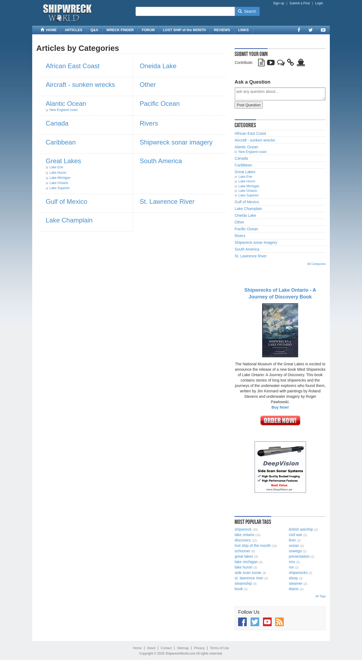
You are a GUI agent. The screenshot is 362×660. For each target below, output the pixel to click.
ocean (294, 545)
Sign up (278, 3)
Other (148, 84)
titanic (294, 589)
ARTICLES (73, 30)
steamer (295, 583)
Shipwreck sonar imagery (176, 142)
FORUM (148, 30)
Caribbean (61, 142)
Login (319, 3)
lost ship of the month (253, 545)
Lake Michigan (60, 178)
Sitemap (183, 648)
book (239, 589)
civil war (295, 535)
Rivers (149, 123)
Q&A (94, 30)
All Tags (320, 596)
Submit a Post (299, 3)
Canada (57, 123)
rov (291, 567)
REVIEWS (222, 30)
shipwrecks (298, 572)
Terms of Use (219, 648)
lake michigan (246, 562)
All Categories (316, 263)
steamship (243, 583)
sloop (293, 578)
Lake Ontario (59, 183)
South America (161, 161)
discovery (243, 540)
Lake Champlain (69, 220)
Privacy (199, 648)
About (151, 648)
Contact (166, 648)
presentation (299, 556)
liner (292, 540)
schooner (242, 551)
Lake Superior (60, 188)
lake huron (243, 567)
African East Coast (73, 66)
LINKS (243, 30)
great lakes (244, 556)
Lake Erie (56, 167)
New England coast (63, 110)
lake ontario (244, 535)
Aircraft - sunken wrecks (80, 84)
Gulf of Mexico (66, 201)
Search (247, 11)
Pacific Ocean (160, 103)
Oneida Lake (158, 66)
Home (137, 648)
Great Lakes (63, 161)
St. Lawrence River (167, 201)
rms (292, 562)
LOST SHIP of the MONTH (184, 30)
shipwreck (243, 529)
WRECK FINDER (120, 30)
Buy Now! (280, 407)
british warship (301, 529)
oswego (295, 551)
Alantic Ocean (66, 103)
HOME (49, 30)
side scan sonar (248, 572)
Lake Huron (58, 173)
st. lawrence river (249, 578)
